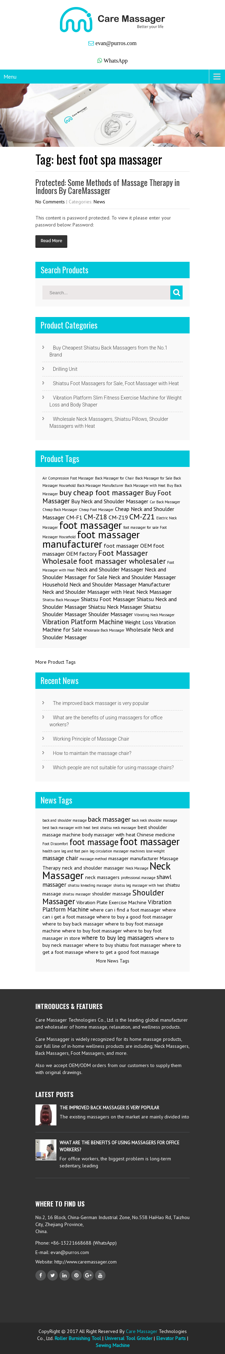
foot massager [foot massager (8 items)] (90, 525)
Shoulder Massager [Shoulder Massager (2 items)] (110, 614)
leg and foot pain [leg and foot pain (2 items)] (74, 851)
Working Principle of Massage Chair (91, 739)
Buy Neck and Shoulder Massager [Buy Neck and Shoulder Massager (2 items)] (109, 501)
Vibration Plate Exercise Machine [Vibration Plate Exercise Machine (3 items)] (111, 902)
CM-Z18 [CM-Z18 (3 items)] (95, 516)
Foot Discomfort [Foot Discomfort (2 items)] (55, 843)
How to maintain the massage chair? (92, 753)
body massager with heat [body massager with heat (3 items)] (108, 834)
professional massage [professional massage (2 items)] (138, 877)
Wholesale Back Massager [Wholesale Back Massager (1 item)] (103, 630)
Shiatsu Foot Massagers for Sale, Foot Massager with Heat (116, 383)
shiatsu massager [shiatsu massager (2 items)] (76, 894)
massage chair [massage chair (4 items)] (60, 858)
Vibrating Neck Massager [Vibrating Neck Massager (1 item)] (154, 614)
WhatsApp (116, 61)
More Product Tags (55, 662)
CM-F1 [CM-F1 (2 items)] (74, 517)
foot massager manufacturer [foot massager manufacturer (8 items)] (91, 539)
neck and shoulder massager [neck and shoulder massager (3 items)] (93, 868)
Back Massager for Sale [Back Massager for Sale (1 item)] (153, 478)
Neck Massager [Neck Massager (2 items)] (154, 591)
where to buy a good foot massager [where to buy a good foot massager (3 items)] (134, 917)
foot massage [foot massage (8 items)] (93, 842)
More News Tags (112, 961)
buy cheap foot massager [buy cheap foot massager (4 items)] (101, 492)
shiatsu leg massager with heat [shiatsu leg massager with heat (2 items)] (138, 885)
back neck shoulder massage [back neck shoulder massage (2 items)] (154, 820)
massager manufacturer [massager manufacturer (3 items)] (133, 858)
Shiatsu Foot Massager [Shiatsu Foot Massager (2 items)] (108, 599)
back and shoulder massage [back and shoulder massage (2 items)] (64, 820)
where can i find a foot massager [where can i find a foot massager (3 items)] (125, 910)
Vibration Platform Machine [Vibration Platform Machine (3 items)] (82, 621)
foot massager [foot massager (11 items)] (150, 841)
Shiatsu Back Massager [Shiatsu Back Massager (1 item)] (61, 599)
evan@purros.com (115, 43)
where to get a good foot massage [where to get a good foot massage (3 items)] (122, 952)
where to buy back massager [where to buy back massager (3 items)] (73, 924)
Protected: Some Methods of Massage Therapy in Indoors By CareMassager (107, 186)
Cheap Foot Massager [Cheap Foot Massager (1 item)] (96, 509)
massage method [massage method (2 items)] (93, 858)
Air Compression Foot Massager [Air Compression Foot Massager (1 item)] (68, 478)
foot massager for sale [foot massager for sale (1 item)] (140, 527)
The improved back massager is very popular (101, 703)
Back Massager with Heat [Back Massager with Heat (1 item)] (145, 485)
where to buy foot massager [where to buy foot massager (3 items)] (92, 931)
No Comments (50, 202)
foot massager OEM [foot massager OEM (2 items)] (128, 545)
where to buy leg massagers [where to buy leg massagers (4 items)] (118, 938)
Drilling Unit (65, 369)
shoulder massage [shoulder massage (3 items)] (111, 894)
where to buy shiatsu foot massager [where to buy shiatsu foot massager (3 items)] (123, 945)
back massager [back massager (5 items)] (109, 819)
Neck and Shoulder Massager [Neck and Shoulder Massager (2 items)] (109, 569)
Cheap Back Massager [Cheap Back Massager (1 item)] (59, 509)
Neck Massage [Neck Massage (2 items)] (136, 868)
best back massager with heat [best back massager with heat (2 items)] (66, 827)
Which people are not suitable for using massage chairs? (113, 767)
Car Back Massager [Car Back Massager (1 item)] (165, 501)
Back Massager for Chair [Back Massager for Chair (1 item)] (114, 478)
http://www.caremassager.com (85, 1262)
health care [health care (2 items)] (51, 851)
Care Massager (141, 1331)
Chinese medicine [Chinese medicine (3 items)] (156, 834)
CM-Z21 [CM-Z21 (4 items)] (142, 516)
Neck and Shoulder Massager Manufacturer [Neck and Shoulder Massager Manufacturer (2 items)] (119, 584)
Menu (10, 76)
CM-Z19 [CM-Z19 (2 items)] (118, 517)
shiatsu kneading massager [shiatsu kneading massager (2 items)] (90, 885)
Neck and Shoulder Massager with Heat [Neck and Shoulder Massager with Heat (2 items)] (88, 591)
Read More (51, 240)
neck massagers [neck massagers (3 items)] (102, 877)
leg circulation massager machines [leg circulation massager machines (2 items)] (117, 851)
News (99, 202)
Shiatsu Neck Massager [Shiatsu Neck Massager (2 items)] (115, 606)
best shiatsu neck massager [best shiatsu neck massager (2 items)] (114, 827)
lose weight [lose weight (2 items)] (155, 851)
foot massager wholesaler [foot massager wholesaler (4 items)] (122, 561)
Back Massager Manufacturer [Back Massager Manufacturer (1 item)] (100, 485)
